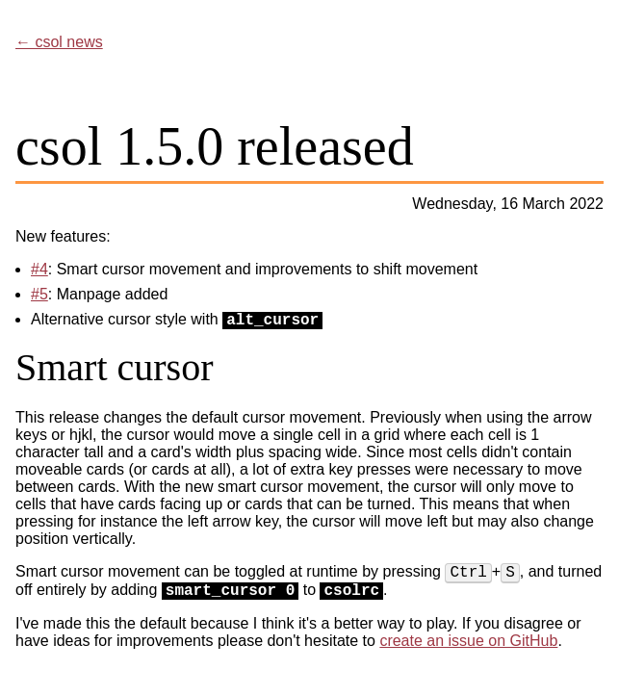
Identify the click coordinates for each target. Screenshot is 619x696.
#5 (39, 294)
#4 (39, 269)
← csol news (59, 42)
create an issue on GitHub (468, 640)
